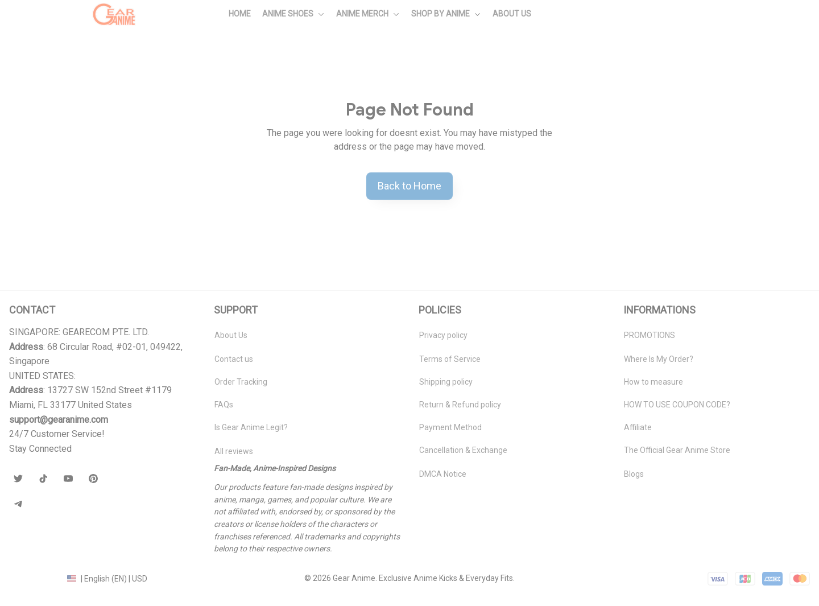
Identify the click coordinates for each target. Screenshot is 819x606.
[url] (58, 420)
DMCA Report (33, 578)
